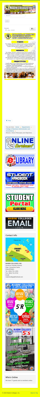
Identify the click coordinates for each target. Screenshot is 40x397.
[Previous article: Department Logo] (8, 120)
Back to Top (34, 393)
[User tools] (33, 28)
